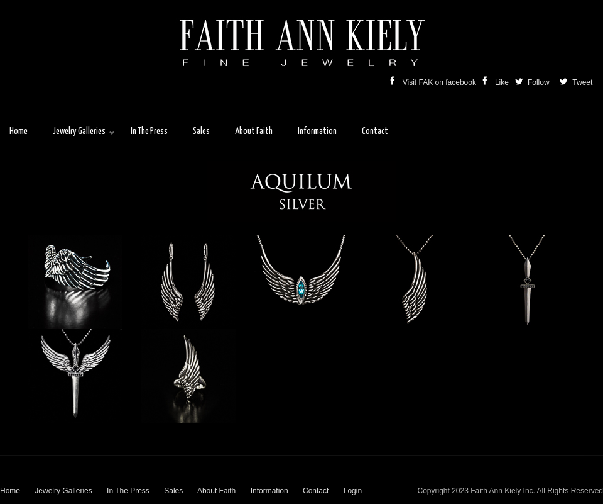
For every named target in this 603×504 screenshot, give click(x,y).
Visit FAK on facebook (434, 82)
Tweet (581, 82)
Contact (316, 490)
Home (10, 490)
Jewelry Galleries (63, 490)
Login (353, 490)
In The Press (128, 490)
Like (496, 82)
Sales (173, 490)
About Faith (216, 490)
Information (269, 490)
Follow (533, 82)
